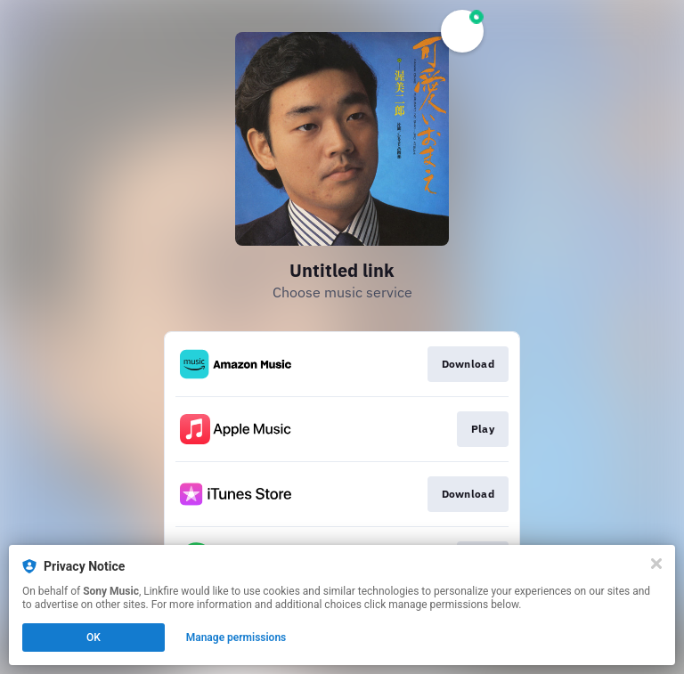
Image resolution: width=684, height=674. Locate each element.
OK (93, 637)
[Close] (656, 563)
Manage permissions (236, 637)
